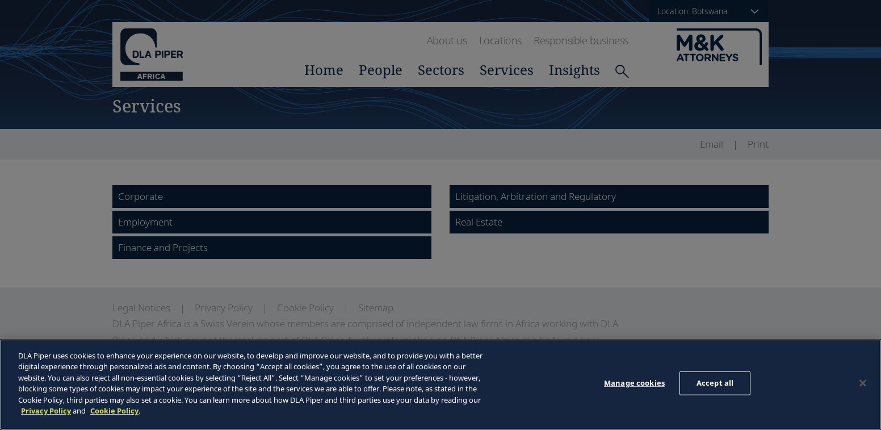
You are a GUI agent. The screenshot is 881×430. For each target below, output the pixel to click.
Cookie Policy (114, 411)
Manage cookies (634, 383)
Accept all (715, 383)
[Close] (862, 382)
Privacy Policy (46, 411)
